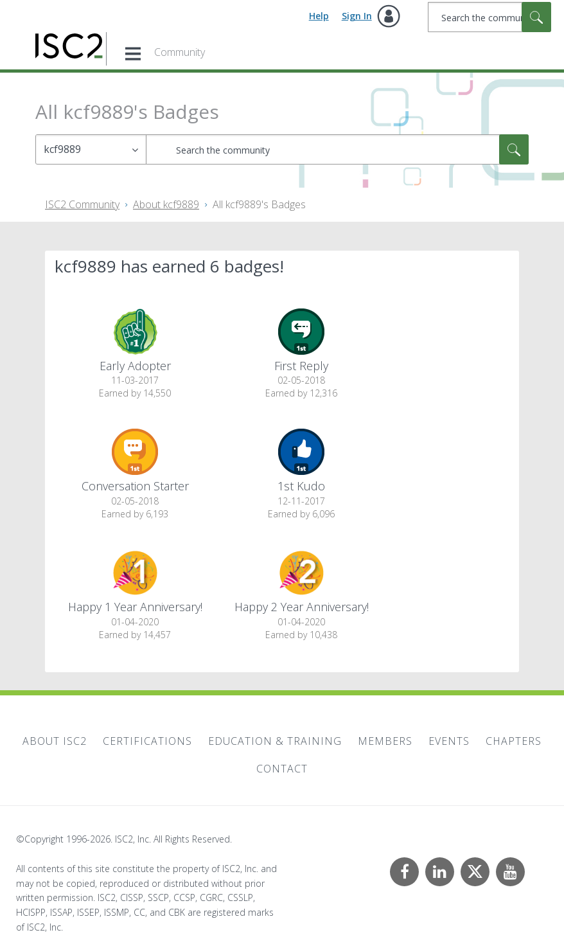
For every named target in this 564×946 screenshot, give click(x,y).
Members (385, 741)
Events (449, 741)
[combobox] (489, 17)
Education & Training (275, 741)
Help (319, 16)
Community (179, 52)
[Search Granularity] (91, 149)
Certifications (147, 741)
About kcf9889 (166, 204)
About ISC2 (54, 741)
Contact (282, 769)
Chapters (514, 741)
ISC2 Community (82, 204)
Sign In (357, 16)
